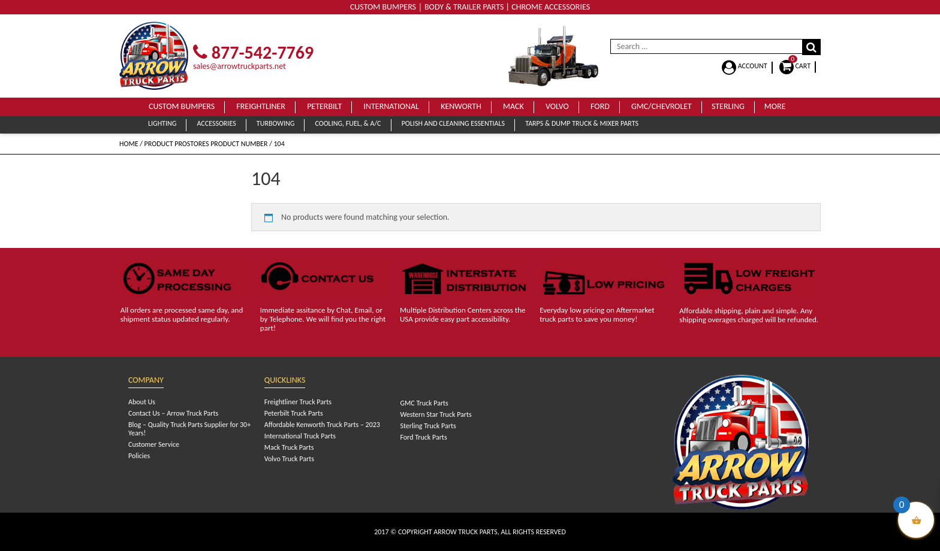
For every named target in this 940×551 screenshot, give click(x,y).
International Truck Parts (300, 436)
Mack (513, 106)
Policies (139, 456)
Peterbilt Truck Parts (293, 413)
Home (128, 144)
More (775, 106)
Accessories (216, 123)
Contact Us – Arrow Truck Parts (173, 413)
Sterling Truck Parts (428, 426)
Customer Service (153, 444)
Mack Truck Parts (289, 447)
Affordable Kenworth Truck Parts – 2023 (322, 424)
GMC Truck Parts (424, 403)
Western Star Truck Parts (435, 414)
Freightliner (260, 106)
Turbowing (275, 123)
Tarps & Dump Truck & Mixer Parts (581, 123)
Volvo (557, 106)
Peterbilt (324, 106)
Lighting (162, 123)
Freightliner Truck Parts (298, 402)
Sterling (728, 106)
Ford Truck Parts (423, 437)
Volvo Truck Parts (289, 459)
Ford (600, 106)
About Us (141, 402)
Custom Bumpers (182, 106)
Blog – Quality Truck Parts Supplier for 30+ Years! (189, 428)
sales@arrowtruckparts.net (239, 66)
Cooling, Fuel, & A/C (348, 123)
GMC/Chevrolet (661, 106)
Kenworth (461, 106)
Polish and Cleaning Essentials (453, 123)
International (391, 106)
